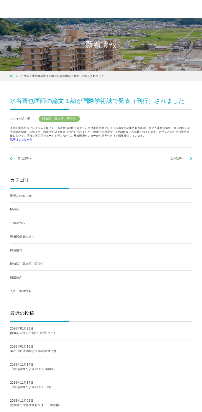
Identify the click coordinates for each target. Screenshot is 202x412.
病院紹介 (16, 277)
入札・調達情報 (21, 291)
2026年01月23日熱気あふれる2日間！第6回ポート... (34, 331)
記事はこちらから (21, 139)
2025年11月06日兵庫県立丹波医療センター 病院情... (36, 403)
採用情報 (16, 250)
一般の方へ (17, 223)
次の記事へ (177, 158)
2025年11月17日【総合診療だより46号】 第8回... (33, 367)
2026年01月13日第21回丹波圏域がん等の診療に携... (34, 349)
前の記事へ (25, 158)
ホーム (14, 75)
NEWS (14, 209)
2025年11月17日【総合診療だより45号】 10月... (32, 385)
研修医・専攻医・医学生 (27, 263)
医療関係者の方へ (22, 236)
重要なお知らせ (21, 195)
